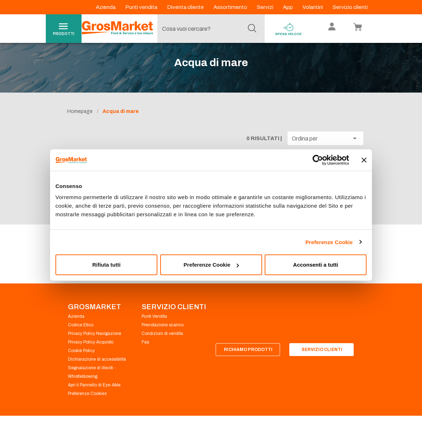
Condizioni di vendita (162, 344)
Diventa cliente (186, 7)
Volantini (313, 7)
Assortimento (231, 7)
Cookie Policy (81, 361)
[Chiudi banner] (364, 159)
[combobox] (209, 28)
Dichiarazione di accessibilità (97, 370)
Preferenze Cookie (329, 242)
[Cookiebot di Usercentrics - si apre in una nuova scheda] (317, 159)
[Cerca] (252, 28)
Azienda (106, 7)
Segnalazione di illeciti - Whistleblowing (92, 383)
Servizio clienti (350, 7)
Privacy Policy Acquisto (90, 353)
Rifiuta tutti (106, 265)
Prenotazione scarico (162, 335)
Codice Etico (80, 335)
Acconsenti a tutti (315, 265)
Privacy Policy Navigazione (94, 344)
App (288, 7)
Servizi (265, 7)
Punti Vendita (154, 327)
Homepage (80, 122)
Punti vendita (141, 7)
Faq (145, 353)
